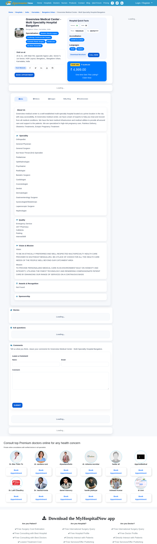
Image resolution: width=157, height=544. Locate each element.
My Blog (67, 99)
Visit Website (21, 68)
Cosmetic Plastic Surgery (35, 41)
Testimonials (82, 99)
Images (51, 99)
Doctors (56, 3)
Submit (17, 405)
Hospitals (48, 3)
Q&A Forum (96, 3)
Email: (63, 360)
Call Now (93, 55)
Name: (14, 360)
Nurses (64, 3)
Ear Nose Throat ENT (34, 45)
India (27, 12)
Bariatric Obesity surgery (49, 33)
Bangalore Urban (48, 12)
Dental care (51, 41)
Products (72, 3)
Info (21, 99)
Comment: (16, 370)
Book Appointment (24, 75)
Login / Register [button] (141, 3)
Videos (36, 99)
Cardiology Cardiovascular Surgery (39, 37)
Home (39, 3)
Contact (81, 3)
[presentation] (31, 396)
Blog (88, 3)
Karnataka (35, 12)
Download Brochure (78, 54)
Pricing (106, 3)
